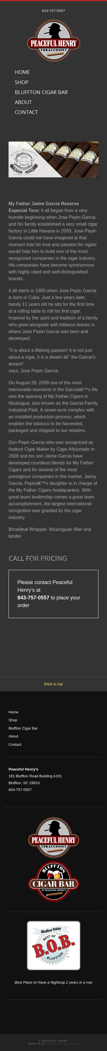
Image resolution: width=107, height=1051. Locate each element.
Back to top (53, 684)
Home (22, 72)
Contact (26, 112)
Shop (22, 83)
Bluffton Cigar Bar (41, 92)
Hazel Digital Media (63, 1044)
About (23, 102)
